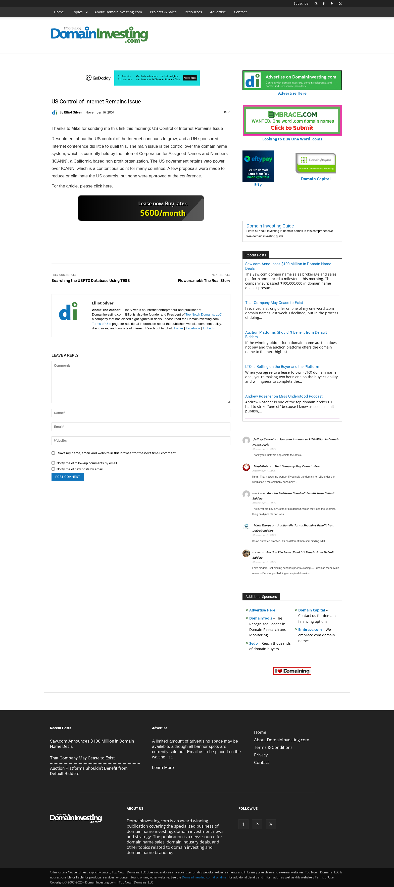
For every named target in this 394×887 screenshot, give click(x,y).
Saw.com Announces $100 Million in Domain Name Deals (92, 744)
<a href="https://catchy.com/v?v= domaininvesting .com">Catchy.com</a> (141, 208)
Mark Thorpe (262, 525)
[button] (316, 3)
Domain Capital (311, 610)
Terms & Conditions (273, 747)
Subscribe (301, 3)
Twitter (178, 328)
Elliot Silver (73, 112)
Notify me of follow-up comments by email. (87, 463)
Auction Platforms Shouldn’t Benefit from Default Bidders (89, 771)
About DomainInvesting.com (281, 740)
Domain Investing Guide (270, 225)
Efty (258, 182)
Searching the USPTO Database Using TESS (91, 280)
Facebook (193, 328)
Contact (261, 762)
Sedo (253, 643)
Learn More (163, 767)
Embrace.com (310, 629)
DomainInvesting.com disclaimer (205, 877)
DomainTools (260, 618)
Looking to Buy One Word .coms (292, 136)
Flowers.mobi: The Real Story (204, 280)
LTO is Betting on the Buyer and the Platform (282, 366)
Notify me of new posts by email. (80, 469)
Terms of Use (101, 324)
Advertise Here (292, 91)
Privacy (261, 755)
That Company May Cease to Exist (274, 302)
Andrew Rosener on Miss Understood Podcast (284, 396)
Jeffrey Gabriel (263, 439)
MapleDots (261, 466)
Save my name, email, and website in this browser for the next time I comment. (117, 453)
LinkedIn (209, 328)
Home (260, 732)
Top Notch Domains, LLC (203, 314)
